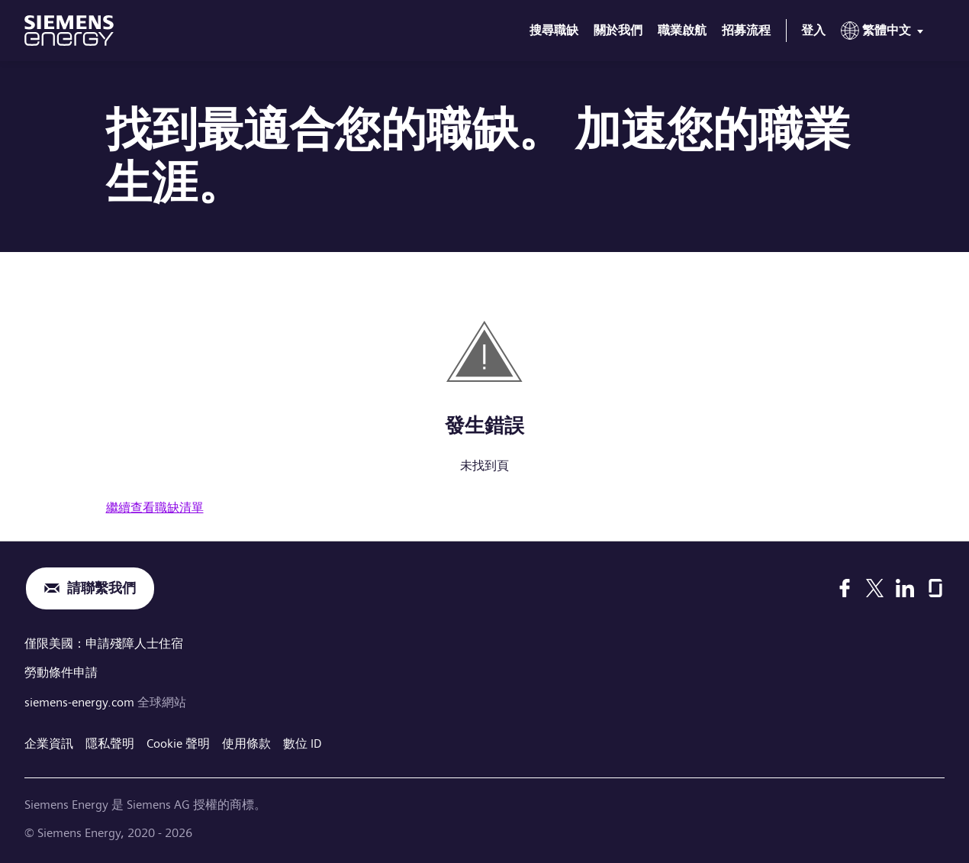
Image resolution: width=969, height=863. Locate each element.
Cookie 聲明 (178, 742)
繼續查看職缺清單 (155, 507)
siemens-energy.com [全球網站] (80, 700)
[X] (875, 588)
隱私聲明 (109, 742)
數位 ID (302, 742)
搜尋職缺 (554, 30)
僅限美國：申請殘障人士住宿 (103, 643)
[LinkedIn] (905, 588)
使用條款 (246, 742)
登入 (813, 30)
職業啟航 (682, 30)
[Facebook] (844, 588)
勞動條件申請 (61, 671)
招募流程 (746, 30)
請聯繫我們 (101, 588)
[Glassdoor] (935, 588)
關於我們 (618, 30)
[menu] (885, 33)
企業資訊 (48, 742)
